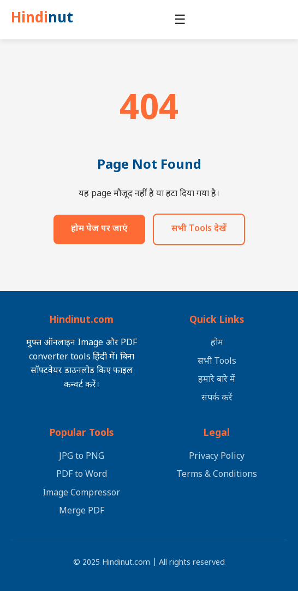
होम (217, 343)
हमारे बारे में (216, 380)
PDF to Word (81, 475)
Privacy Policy (217, 457)
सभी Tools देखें (199, 232)
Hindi (45, 20)
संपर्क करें (217, 398)
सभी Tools (217, 362)
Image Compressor (81, 493)
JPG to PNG (81, 457)
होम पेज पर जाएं (99, 232)
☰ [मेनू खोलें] (183, 20)
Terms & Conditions (216, 475)
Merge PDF (81, 512)
